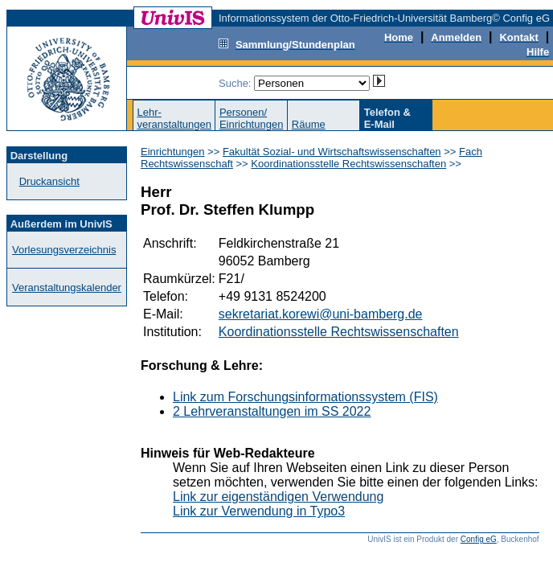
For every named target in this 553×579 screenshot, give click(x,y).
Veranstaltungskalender (66, 287)
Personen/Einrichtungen (251, 118)
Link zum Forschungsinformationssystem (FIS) (305, 397)
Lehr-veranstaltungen (174, 118)
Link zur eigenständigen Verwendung (278, 496)
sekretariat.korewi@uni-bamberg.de (321, 314)
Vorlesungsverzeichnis (64, 250)
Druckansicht (49, 181)
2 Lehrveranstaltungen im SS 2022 (272, 411)
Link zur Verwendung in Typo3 (259, 511)
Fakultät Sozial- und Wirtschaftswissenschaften (332, 152)
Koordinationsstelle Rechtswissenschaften (348, 164)
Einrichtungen (173, 152)
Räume (309, 124)
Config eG (479, 539)
